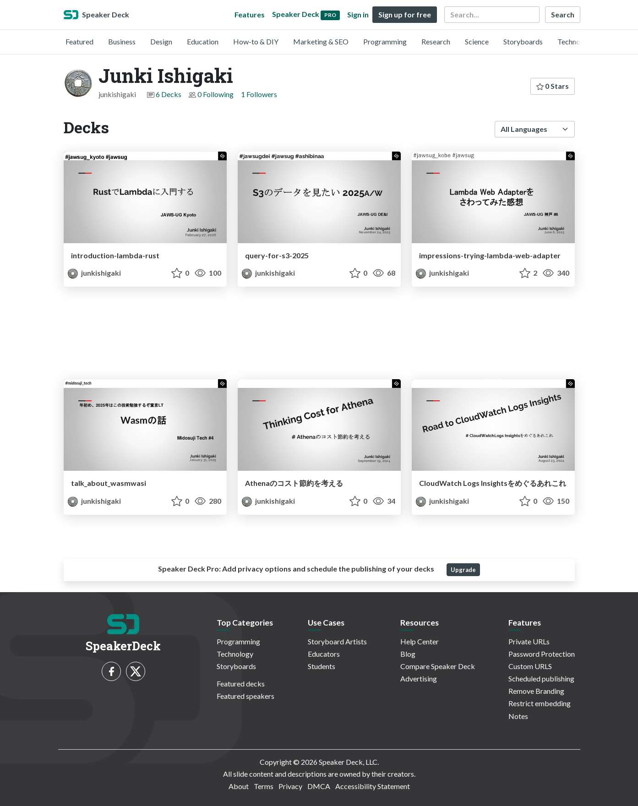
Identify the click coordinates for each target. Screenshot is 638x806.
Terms (263, 786)
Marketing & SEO (321, 41)
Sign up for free (404, 14)
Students (321, 666)
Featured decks (241, 683)
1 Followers (259, 94)
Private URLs (529, 641)
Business (122, 41)
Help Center (419, 641)
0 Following (215, 94)
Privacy (290, 786)
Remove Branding (536, 690)
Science (477, 41)
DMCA (318, 786)
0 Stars (552, 86)
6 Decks (168, 94)
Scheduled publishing (541, 678)
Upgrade (463, 569)
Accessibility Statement (372, 786)
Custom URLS (530, 666)
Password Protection (541, 653)
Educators (324, 653)
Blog (407, 653)
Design (161, 41)
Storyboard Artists (337, 641)
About (239, 786)
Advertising (418, 678)
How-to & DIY (255, 41)
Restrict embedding (539, 703)
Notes (518, 716)
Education (202, 41)
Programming (385, 41)
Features (249, 14)
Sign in (358, 14)
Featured (79, 41)
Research (435, 41)
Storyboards (523, 41)
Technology (575, 41)
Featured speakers (245, 696)
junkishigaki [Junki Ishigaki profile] (94, 272)
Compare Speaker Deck (437, 666)
